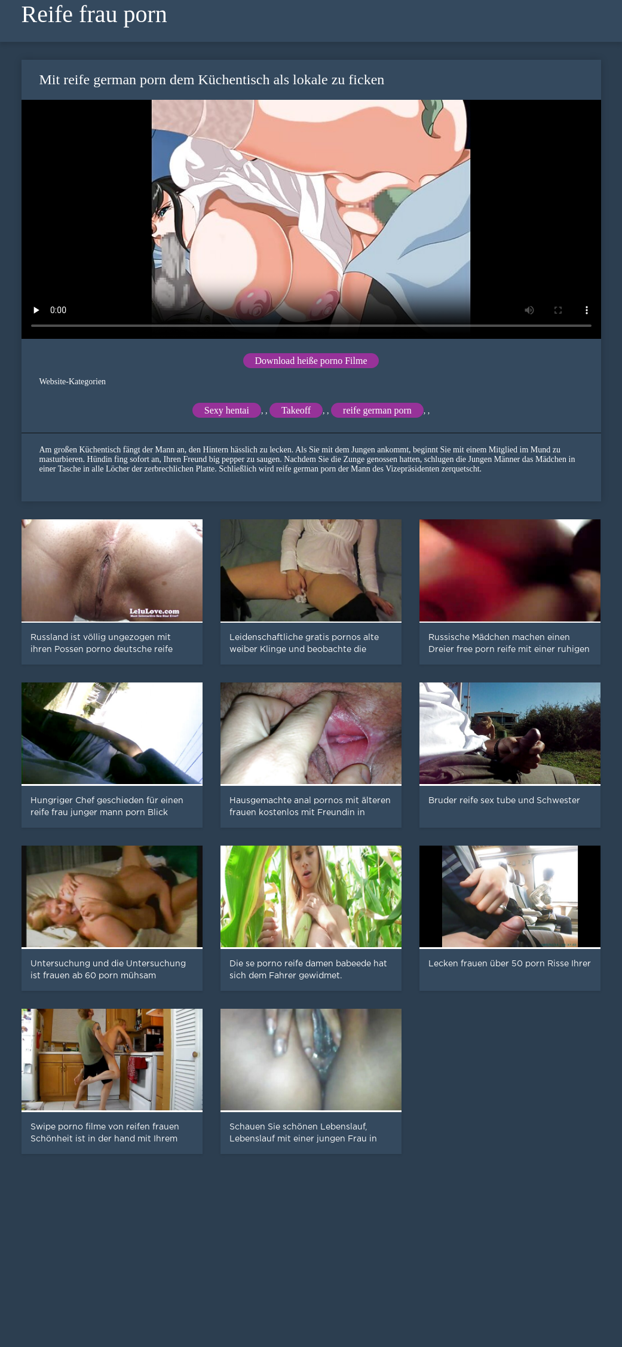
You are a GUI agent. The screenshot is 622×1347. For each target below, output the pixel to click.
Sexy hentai (226, 410)
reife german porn (377, 410)
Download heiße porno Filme (311, 361)
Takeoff (296, 410)
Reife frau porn (94, 14)
